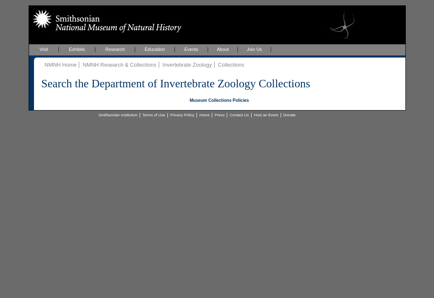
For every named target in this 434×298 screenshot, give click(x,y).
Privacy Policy (182, 115)
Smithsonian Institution (118, 115)
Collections (231, 65)
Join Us (254, 49)
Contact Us (239, 115)
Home (204, 115)
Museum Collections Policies (219, 100)
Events (191, 49)
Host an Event (266, 115)
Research (115, 49)
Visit (43, 49)
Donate (289, 115)
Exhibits (77, 49)
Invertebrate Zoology (187, 65)
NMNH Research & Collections (119, 65)
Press (220, 115)
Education (155, 49)
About (223, 49)
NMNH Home (61, 65)
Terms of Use (154, 115)
